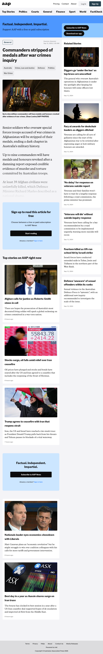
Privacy (35, 644)
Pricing (56, 4)
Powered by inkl (51, 647)
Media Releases (72, 644)
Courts (35, 11)
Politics (23, 11)
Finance (60, 11)
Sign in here (38, 241)
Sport (72, 11)
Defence (41, 68)
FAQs (43, 644)
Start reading (31, 233)
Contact (65, 4)
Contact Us (59, 644)
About (73, 4)
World (82, 11)
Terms (27, 644)
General (47, 11)
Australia (8, 68)
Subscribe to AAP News (76, 27)
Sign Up (95, 4)
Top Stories (8, 11)
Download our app (74, 33)
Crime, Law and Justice (25, 68)
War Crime (8, 73)
